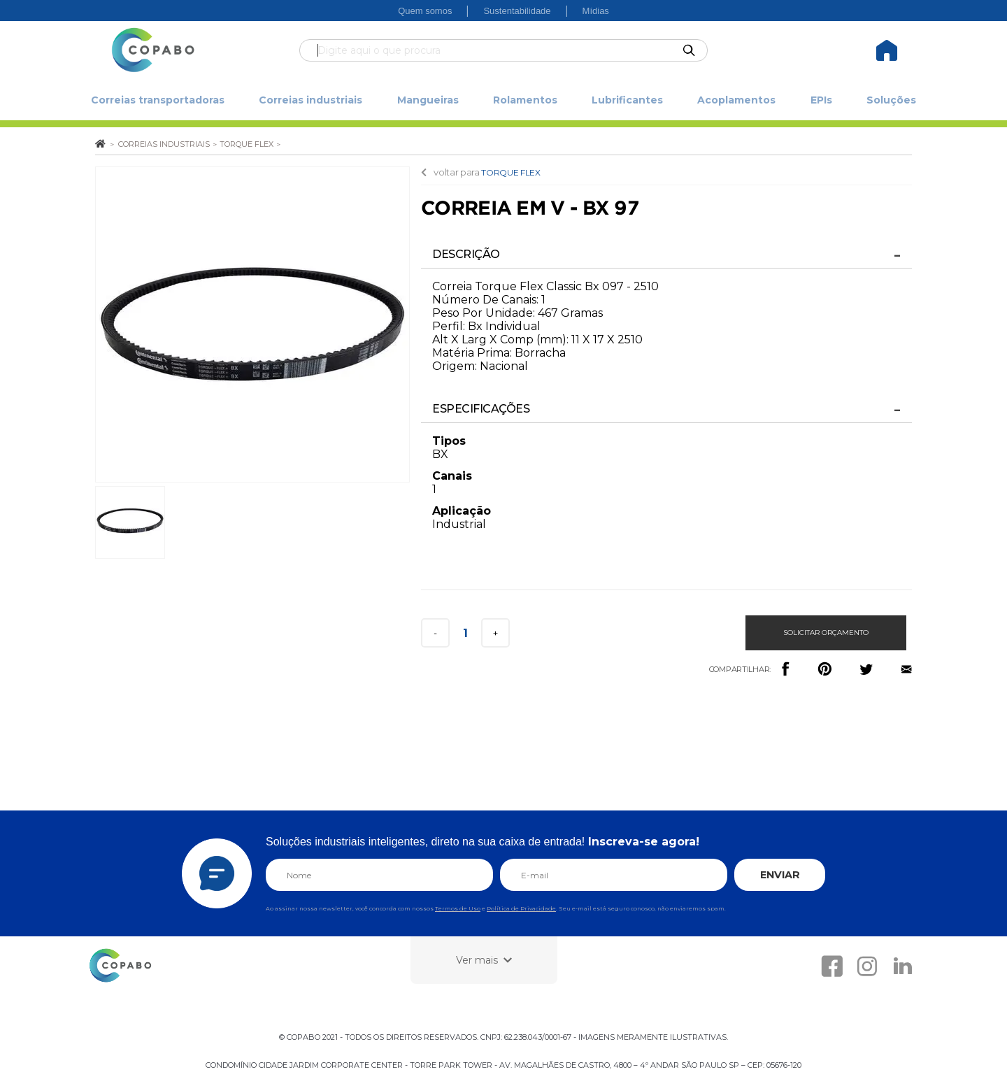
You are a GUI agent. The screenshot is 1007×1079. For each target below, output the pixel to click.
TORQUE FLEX (510, 172)
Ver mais (477, 960)
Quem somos (425, 11)
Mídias (596, 11)
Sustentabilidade (516, 11)
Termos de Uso (457, 908)
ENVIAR (780, 875)
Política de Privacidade (521, 908)
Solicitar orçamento (826, 632)
